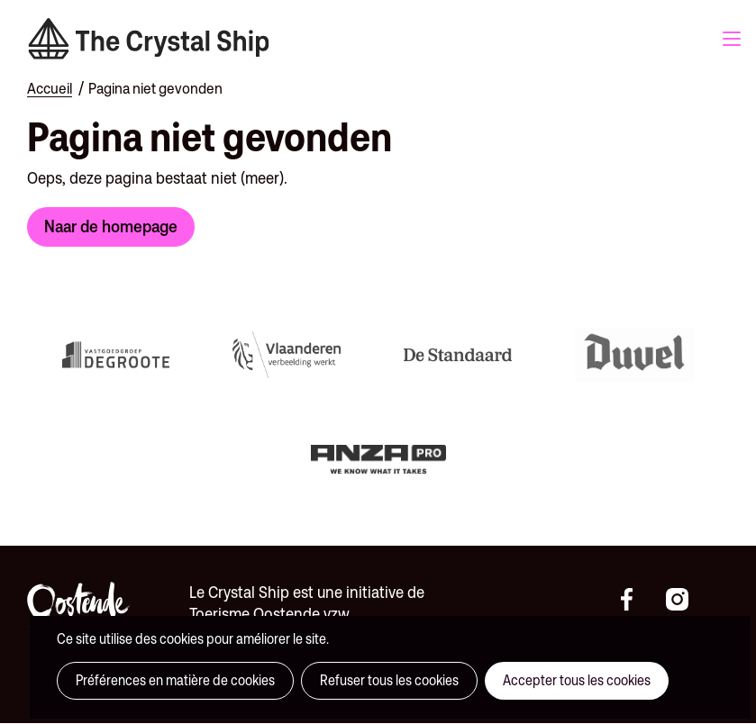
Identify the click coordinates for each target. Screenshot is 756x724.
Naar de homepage (111, 226)
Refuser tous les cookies (389, 680)
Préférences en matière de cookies (175, 680)
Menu (732, 39)
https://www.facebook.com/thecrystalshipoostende (639, 600)
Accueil (49, 88)
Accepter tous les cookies (577, 680)
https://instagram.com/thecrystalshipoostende (684, 600)
